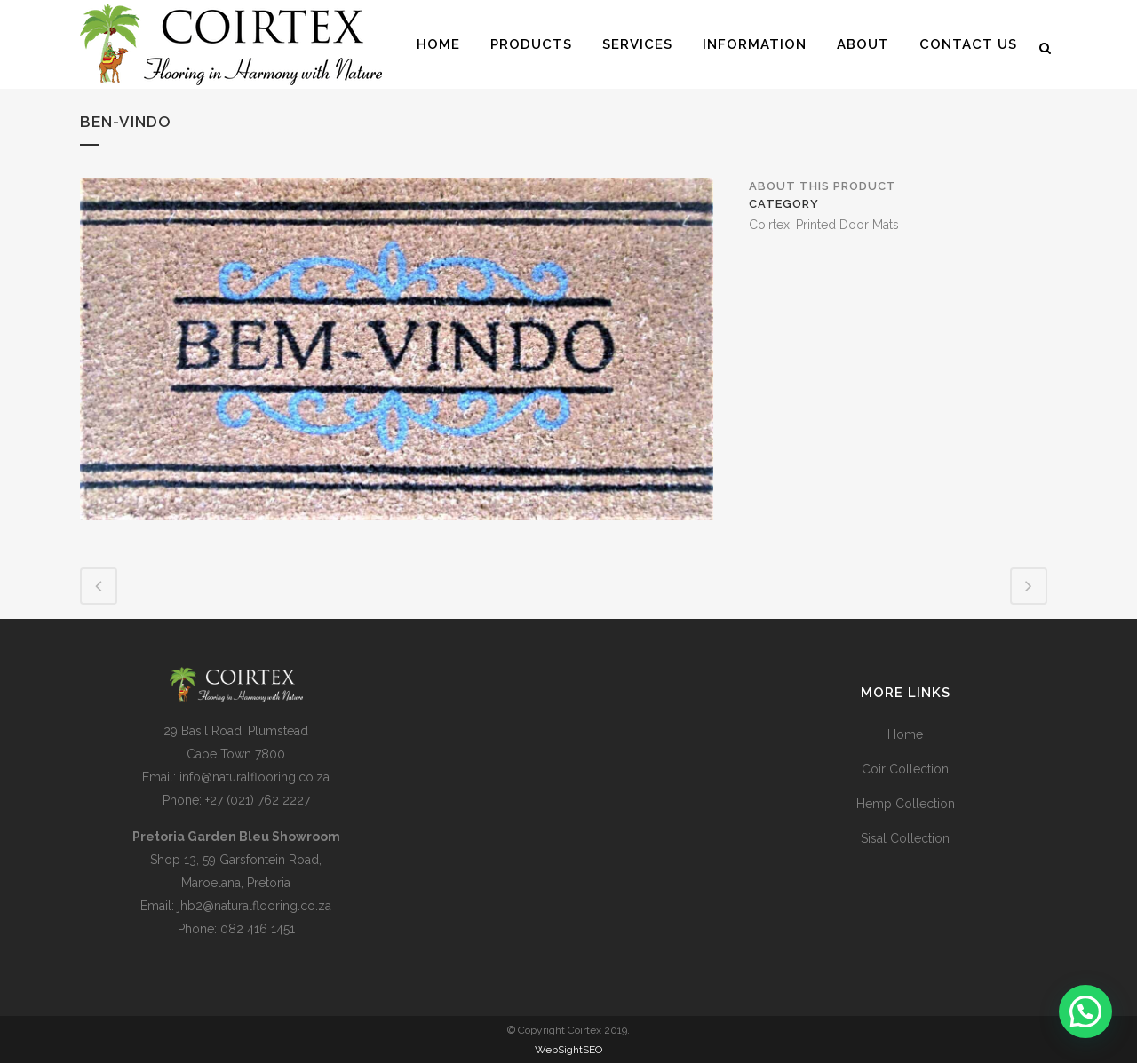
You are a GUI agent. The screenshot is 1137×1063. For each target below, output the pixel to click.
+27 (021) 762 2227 (257, 800)
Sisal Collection (905, 838)
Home (905, 734)
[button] (1085, 1011)
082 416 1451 (257, 929)
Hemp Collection (905, 804)
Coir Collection (905, 769)
